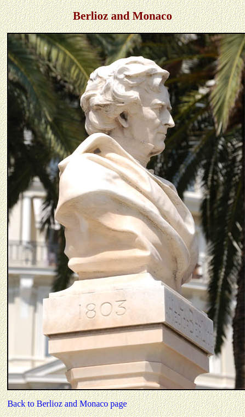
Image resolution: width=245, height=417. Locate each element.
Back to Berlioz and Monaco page (67, 403)
